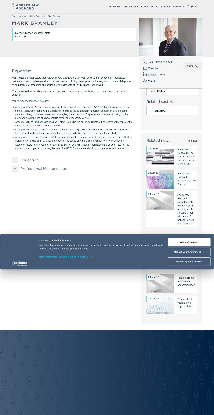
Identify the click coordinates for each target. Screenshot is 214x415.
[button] (114, 7)
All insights (191, 238)
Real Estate (159, 110)
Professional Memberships (43, 169)
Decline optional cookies (189, 407)
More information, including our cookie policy (63, 402)
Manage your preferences (189, 397)
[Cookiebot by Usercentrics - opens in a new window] (19, 409)
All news (192, 140)
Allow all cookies (189, 387)
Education (29, 160)
